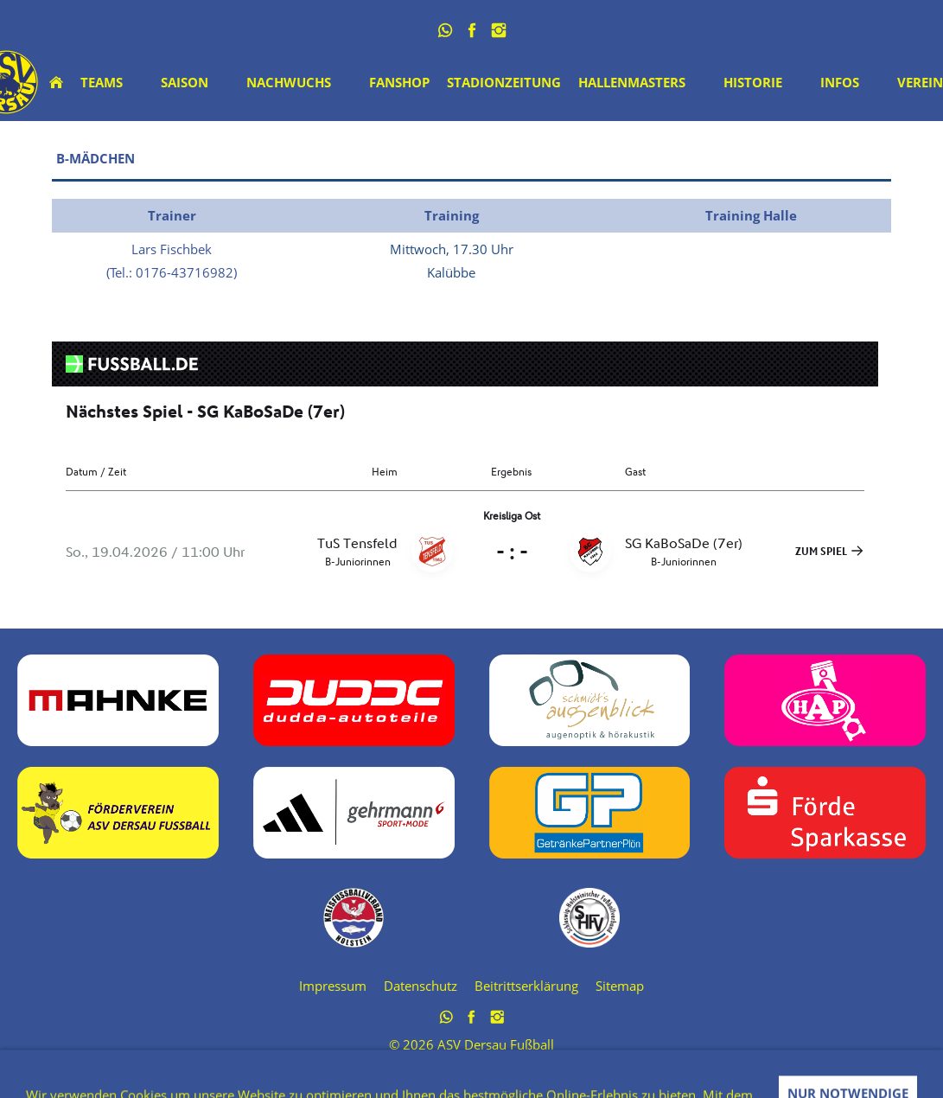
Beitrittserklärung (526, 985)
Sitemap (620, 985)
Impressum (332, 985)
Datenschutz (420, 985)
